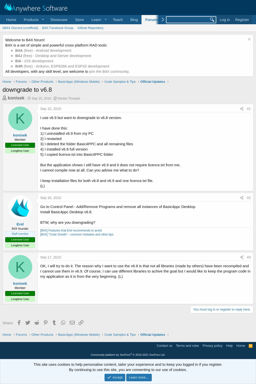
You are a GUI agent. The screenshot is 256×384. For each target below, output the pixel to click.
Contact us (164, 346)
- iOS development (34, 61)
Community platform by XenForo (128, 354)
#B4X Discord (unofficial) (20, 28)
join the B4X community (108, 71)
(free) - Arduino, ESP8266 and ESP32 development (62, 66)
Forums (152, 20)
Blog (134, 20)
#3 (249, 257)
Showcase (59, 20)
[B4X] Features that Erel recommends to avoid (71, 230)
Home (11, 20)
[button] (33, 19)
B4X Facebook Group (58, 28)
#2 (249, 198)
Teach (118, 20)
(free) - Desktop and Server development (53, 56)
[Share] (241, 109)
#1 (249, 109)
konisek (16, 98)
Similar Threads (69, 98)
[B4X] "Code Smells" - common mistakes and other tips (77, 234)
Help (229, 346)
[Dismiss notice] (248, 39)
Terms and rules (187, 346)
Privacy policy (212, 346)
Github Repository (91, 28)
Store (79, 20)
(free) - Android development (43, 50)
